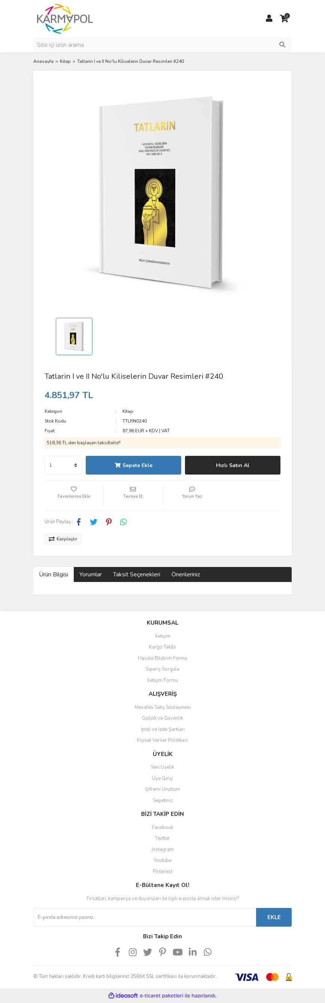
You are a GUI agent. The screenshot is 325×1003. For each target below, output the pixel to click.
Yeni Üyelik (162, 767)
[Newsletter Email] (144, 917)
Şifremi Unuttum (162, 789)
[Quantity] (63, 465)
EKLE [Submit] (274, 917)
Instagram (163, 849)
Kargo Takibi (162, 647)
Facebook (162, 827)
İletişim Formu (162, 680)
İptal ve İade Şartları (163, 729)
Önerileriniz (185, 574)
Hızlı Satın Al (232, 465)
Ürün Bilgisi (53, 574)
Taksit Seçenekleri (136, 574)
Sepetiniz (163, 800)
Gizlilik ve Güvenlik (162, 718)
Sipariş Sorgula (162, 669)
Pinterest (162, 871)
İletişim (162, 636)
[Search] (162, 44)
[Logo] (65, 18)
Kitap (127, 411)
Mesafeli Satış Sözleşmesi (162, 707)
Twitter (162, 838)
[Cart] (284, 18)
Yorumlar (90, 574)
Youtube (162, 860)
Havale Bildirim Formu (162, 658)
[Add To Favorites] (74, 495)
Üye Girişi (162, 778)
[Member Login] (269, 18)
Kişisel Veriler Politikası (162, 740)
